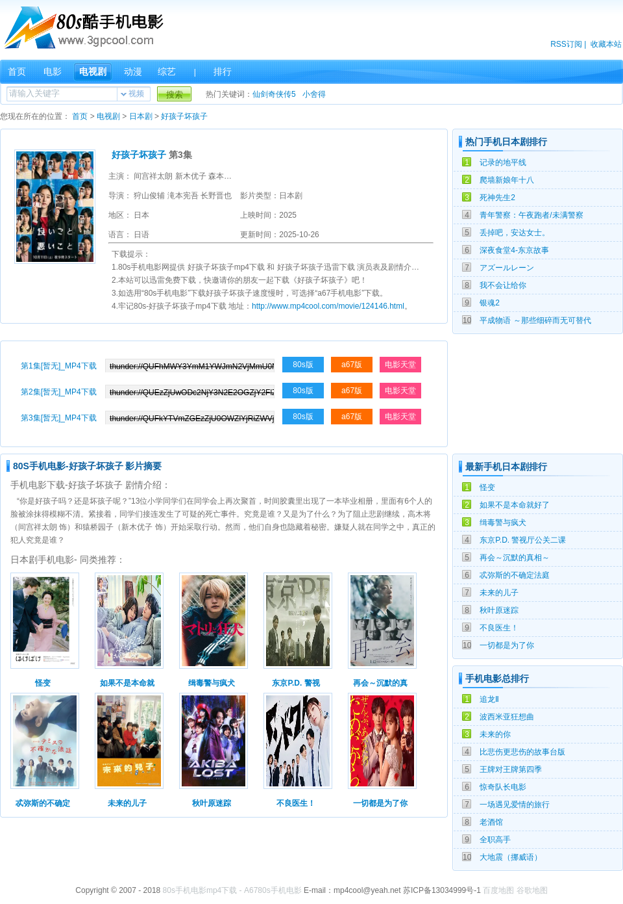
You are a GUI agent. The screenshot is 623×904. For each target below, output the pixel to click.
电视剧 (92, 71)
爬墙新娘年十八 (507, 180)
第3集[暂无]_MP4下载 (59, 417)
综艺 (167, 71)
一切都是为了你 (507, 645)
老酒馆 (491, 822)
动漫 (133, 71)
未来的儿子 (499, 592)
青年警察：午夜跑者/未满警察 (531, 215)
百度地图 (498, 890)
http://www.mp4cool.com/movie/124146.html (328, 306)
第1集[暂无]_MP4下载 (59, 365)
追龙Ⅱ (489, 699)
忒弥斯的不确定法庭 (515, 575)
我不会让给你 (503, 285)
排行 (223, 71)
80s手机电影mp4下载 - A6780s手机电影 (232, 890)
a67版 (351, 364)
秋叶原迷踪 (499, 610)
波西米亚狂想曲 (507, 716)
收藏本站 (606, 44)
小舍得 (314, 94)
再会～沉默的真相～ (515, 557)
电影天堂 (400, 364)
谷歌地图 (532, 890)
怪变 (487, 487)
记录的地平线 (503, 162)
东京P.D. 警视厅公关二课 (523, 540)
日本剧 (141, 116)
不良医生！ (499, 627)
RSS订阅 (566, 44)
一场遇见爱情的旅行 (515, 804)
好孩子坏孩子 (184, 116)
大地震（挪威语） (511, 857)
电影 (52, 71)
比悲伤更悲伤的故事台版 (522, 751)
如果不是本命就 (127, 683)
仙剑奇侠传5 (274, 94)
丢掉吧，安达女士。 (515, 232)
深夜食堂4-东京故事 (514, 250)
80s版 (303, 364)
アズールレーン (507, 267)
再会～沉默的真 (380, 683)
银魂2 (490, 302)
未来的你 (495, 734)
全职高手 (495, 839)
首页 (17, 71)
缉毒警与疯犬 (503, 522)
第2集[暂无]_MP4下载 (59, 391)
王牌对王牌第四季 (511, 769)
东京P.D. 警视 (295, 683)
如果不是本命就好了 (515, 505)
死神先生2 (497, 197)
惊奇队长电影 (503, 787)
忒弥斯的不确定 (43, 803)
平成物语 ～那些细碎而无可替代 (535, 320)
